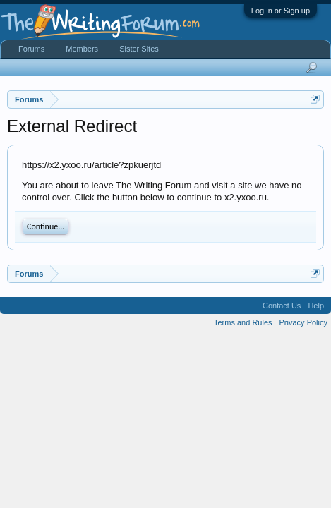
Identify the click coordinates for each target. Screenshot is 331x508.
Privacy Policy (303, 322)
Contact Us (282, 305)
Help (316, 305)
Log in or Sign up (280, 10)
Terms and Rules (243, 322)
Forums (31, 48)
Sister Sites (139, 48)
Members (82, 48)
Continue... (45, 226)
